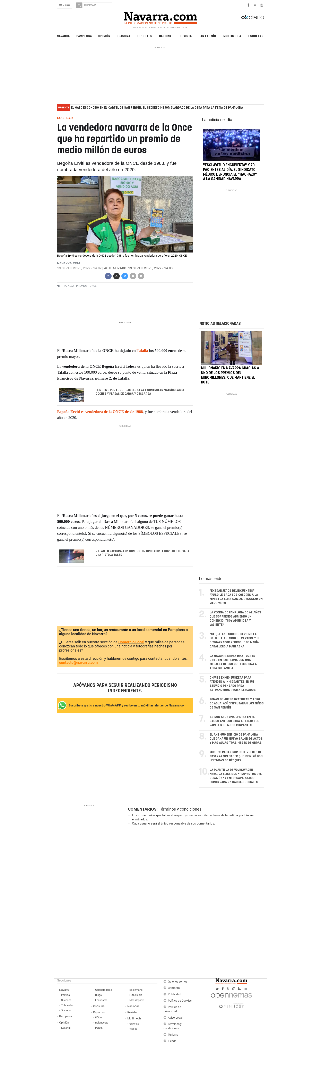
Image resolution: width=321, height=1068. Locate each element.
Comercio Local (131, 642)
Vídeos (133, 1028)
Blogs (98, 994)
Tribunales (67, 1005)
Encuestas (101, 1000)
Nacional (166, 36)
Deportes (144, 36)
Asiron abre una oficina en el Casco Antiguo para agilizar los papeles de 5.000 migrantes (234, 721)
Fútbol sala (135, 994)
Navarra (63, 36)
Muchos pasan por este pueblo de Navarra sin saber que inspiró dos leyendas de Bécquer (236, 756)
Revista (186, 36)
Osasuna (123, 36)
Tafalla (68, 285)
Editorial (65, 1027)
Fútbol (98, 1017)
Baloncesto (101, 1022)
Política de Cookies (180, 1000)
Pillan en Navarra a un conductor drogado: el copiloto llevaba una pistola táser (142, 553)
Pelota (99, 1027)
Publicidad (174, 994)
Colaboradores (103, 989)
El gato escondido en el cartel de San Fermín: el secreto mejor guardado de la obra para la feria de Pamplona (157, 107)
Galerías (134, 1023)
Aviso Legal (175, 1017)
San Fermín (207, 36)
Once (93, 285)
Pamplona (84, 36)
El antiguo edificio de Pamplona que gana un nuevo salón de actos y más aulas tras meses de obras (236, 738)
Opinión (104, 36)
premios (81, 285)
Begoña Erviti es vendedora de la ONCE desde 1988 (100, 411)
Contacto (174, 988)
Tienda (172, 1041)
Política (65, 994)
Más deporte (136, 1000)
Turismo (173, 1034)
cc (245, 989)
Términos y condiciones (180, 809)
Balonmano (135, 989)
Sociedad (66, 1010)
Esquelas (255, 36)
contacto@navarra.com (78, 662)
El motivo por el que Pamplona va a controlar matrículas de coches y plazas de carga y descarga (140, 392)
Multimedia (232, 36)
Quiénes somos (177, 981)
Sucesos (66, 1000)
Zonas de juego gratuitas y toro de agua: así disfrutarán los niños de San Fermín (237, 703)
